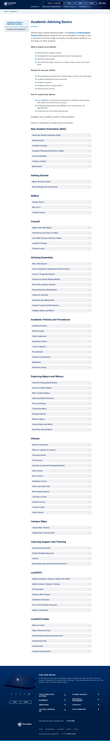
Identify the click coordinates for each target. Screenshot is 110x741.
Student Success (69, 6)
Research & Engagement (77, 699)
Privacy (40, 729)
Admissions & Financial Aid (50, 6)
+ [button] (65, 695)
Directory (76, 729)
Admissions (44, 705)
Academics (34, 6)
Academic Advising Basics (16, 29)
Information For (84, 6)
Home (6, 11)
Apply (92, 3)
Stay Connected (79, 709)
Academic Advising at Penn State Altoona (15, 23)
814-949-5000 (70, 721)
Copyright (68, 729)
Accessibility (60, 729)
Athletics (76, 705)
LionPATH (44, 100)
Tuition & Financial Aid (47, 710)
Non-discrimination (49, 729)
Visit (80, 3)
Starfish (63, 106)
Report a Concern (54, 3)
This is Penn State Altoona (46, 695)
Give (69, 3)
